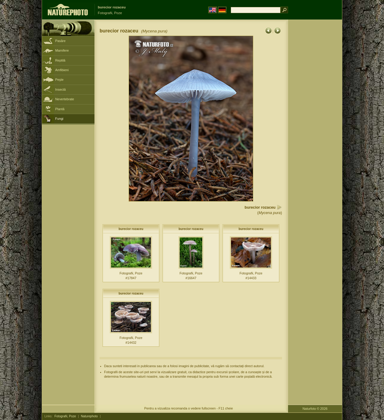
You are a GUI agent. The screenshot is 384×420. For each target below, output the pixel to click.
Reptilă (60, 60)
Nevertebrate (64, 99)
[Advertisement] (315, 116)
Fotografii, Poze (65, 416)
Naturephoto (89, 416)
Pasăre (60, 41)
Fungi (59, 118)
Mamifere (62, 50)
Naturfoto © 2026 (315, 408)
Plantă (59, 109)
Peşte (59, 79)
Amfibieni (62, 70)
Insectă (60, 89)
